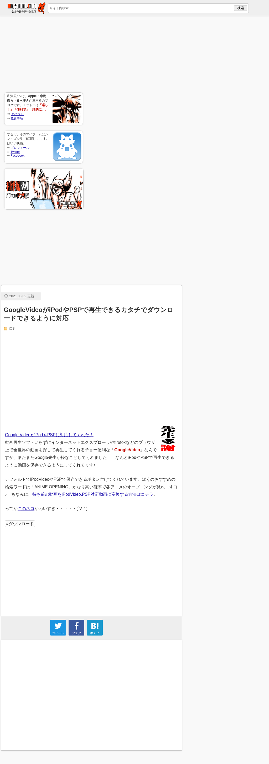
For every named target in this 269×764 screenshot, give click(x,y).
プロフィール (20, 148)
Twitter (15, 152)
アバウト (17, 114)
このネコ (26, 508)
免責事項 (17, 118)
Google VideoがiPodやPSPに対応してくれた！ (49, 435)
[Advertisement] (43, 54)
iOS (12, 328)
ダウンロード (21, 524)
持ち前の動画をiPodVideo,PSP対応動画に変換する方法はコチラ (92, 494)
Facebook (17, 155)
